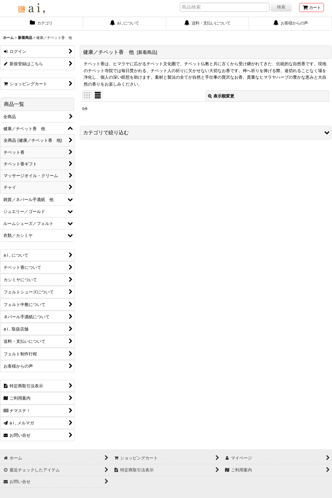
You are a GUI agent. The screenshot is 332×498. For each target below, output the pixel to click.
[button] (205, 132)
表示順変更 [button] (221, 96)
